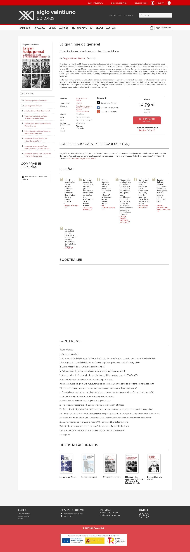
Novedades (39, 28)
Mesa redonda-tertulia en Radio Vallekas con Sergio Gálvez (34, 117)
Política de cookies (109, 513)
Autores (63, 28)
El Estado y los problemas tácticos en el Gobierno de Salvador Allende (134, 480)
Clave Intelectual (106, 28)
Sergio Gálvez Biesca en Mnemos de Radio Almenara (36, 125)
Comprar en (148, 120)
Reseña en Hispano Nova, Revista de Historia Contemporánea (36, 155)
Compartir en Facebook (107, 107)
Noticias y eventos (82, 28)
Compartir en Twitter (107, 102)
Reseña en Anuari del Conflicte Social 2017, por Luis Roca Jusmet (35, 147)
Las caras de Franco (68, 477)
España (79, 110)
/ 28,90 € (147, 130)
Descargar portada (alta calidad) (34, 101)
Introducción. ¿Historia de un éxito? (36, 111)
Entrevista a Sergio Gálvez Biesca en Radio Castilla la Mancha (36, 132)
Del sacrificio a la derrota (154, 478)
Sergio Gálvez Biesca (74, 58)
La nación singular (89, 477)
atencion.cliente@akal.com (73, 514)
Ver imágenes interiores (32, 106)
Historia (79, 103)
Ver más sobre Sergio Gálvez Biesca (82, 158)
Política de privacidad (110, 515)
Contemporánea (82, 111)
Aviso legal (105, 510)
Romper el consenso (112, 477)
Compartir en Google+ (107, 111)
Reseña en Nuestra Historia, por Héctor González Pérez (34, 140)
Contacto (129, 15)
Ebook (52, 28)
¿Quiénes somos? (115, 15)
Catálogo (25, 28)
